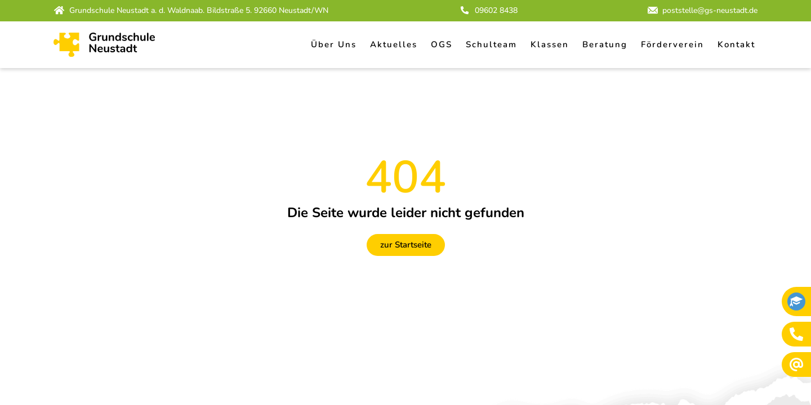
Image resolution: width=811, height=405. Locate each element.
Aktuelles (393, 44)
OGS (441, 44)
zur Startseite (405, 244)
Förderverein (672, 44)
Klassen (550, 44)
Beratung (604, 44)
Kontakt (736, 44)
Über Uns (334, 44)
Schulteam (491, 44)
